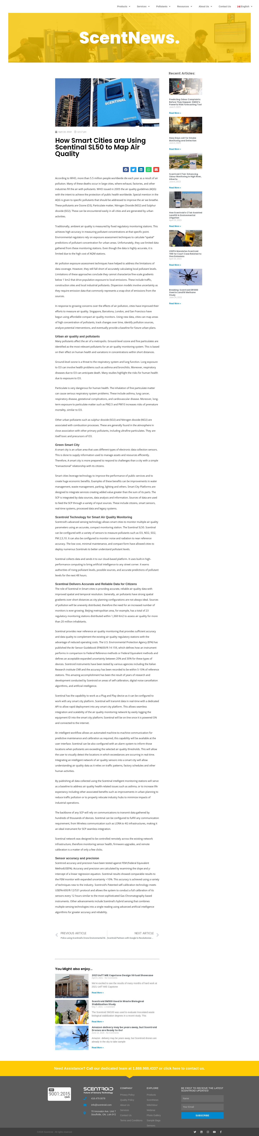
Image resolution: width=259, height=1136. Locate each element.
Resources (184, 6)
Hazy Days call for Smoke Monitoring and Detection (182, 139)
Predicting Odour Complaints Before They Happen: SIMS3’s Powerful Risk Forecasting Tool (185, 102)
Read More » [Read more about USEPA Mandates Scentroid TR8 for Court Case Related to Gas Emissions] (175, 265)
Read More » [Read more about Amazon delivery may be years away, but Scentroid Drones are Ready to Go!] (98, 1047)
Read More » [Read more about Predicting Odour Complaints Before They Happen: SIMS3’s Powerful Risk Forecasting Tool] (175, 113)
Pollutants (163, 6)
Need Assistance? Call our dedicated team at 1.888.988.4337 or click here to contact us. (129, 1068)
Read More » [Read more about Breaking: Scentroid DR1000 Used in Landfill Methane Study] (175, 303)
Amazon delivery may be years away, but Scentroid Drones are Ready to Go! (124, 1029)
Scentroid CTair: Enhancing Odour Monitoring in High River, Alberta (185, 177)
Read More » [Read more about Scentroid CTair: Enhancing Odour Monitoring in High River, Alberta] (175, 188)
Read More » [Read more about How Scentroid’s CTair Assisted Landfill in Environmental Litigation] (175, 226)
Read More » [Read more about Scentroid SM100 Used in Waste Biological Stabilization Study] (98, 1021)
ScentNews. (129, 37)
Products (123, 6)
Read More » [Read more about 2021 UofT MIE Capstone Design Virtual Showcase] (98, 993)
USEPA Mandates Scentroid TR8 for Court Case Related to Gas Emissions (185, 254)
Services (143, 6)
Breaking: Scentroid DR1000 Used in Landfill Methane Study (183, 292)
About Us (205, 6)
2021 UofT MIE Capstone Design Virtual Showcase (122, 975)
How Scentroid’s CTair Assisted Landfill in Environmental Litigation (185, 215)
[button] (126, 169)
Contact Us (225, 6)
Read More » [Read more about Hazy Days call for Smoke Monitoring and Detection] (175, 149)
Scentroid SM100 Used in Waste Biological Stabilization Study (118, 1003)
